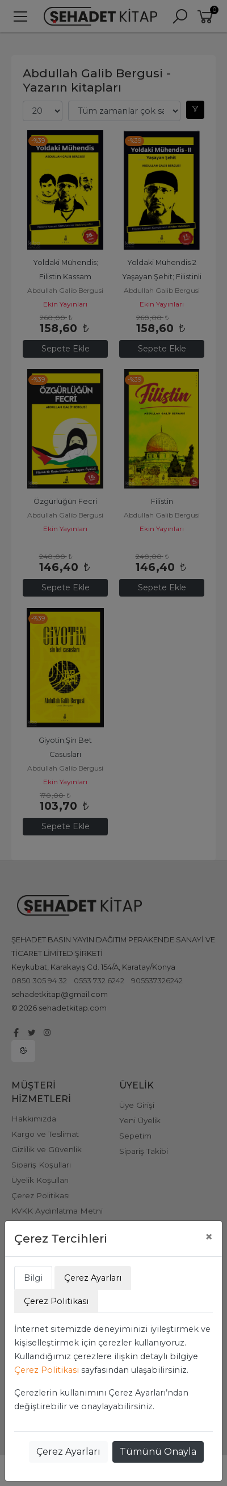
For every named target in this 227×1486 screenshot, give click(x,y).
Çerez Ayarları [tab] (92, 1278)
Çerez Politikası (46, 1370)
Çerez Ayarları (68, 1451)
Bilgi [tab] (33, 1278)
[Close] (209, 1237)
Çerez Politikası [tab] (56, 1301)
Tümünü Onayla (158, 1451)
